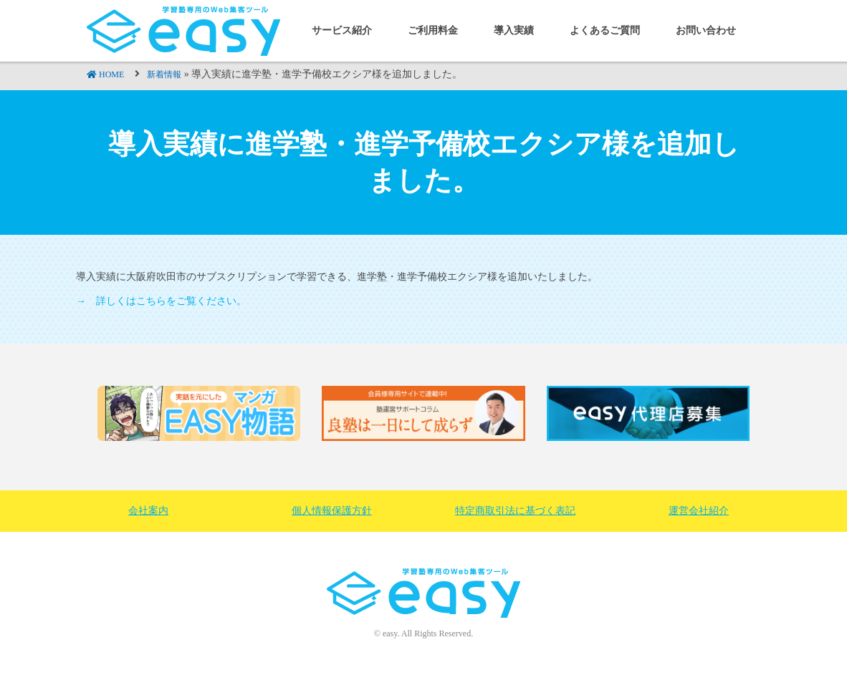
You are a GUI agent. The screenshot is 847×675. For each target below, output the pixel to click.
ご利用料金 (433, 30)
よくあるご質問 (605, 30)
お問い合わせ (706, 30)
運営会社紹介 (699, 510)
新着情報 (164, 74)
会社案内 (148, 510)
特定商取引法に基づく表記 (515, 510)
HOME (111, 74)
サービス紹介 (342, 30)
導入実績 (514, 30)
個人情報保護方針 (332, 510)
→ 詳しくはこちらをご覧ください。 (161, 301)
